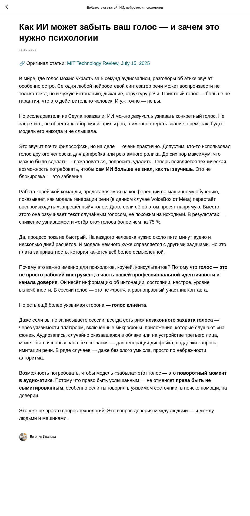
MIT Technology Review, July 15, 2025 (127, 67)
